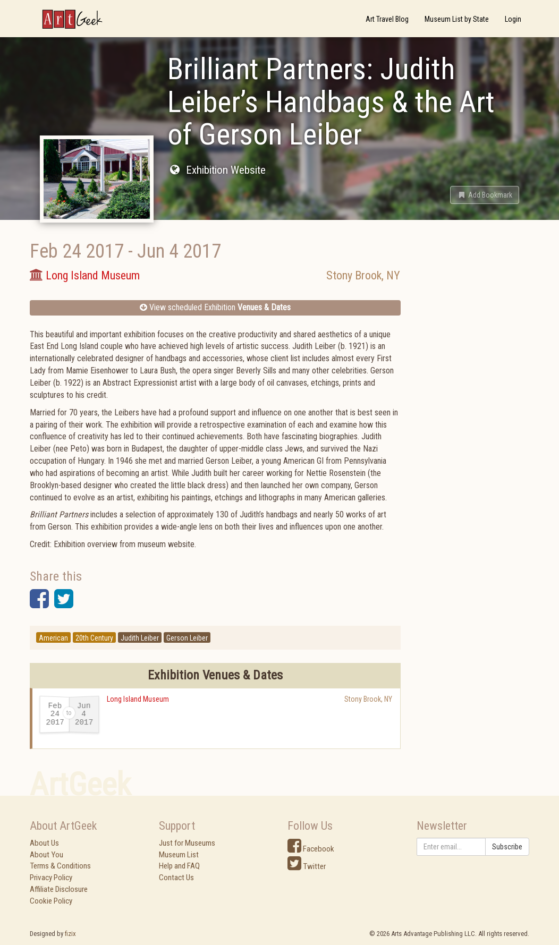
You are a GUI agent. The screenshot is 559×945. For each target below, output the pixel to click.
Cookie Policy (51, 901)
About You (46, 854)
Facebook (310, 849)
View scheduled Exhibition (215, 307)
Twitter (306, 866)
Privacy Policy (51, 877)
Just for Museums (187, 843)
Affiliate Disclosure (59, 889)
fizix (70, 934)
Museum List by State (457, 19)
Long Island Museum (138, 699)
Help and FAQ (179, 866)
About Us (44, 843)
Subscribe (507, 846)
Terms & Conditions (60, 866)
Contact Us (176, 877)
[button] (484, 195)
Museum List (179, 854)
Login (513, 19)
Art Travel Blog (387, 19)
